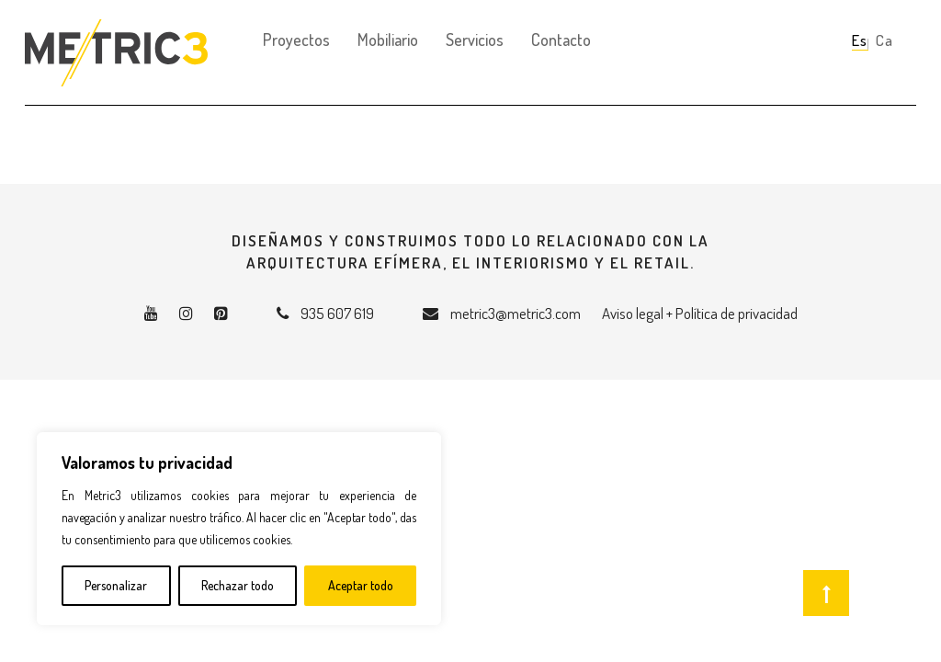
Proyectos (296, 39)
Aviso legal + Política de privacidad (700, 313)
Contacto (561, 39)
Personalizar (116, 585)
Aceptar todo (360, 585)
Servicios (475, 39)
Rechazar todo (237, 585)
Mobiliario (387, 39)
